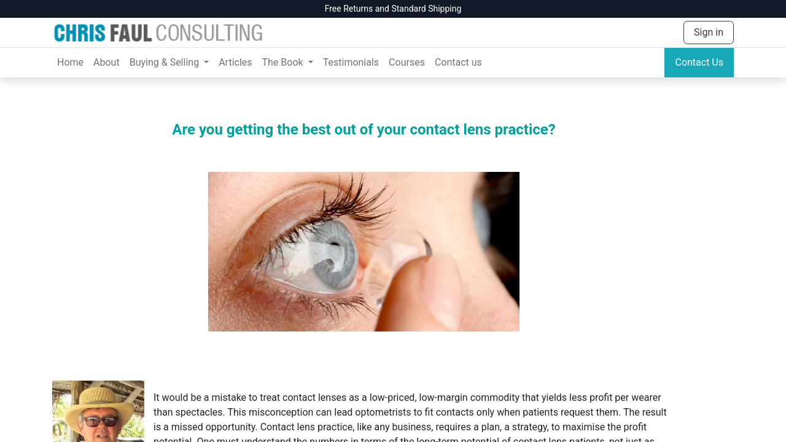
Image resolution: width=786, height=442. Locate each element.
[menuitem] (70, 62)
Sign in (708, 32)
